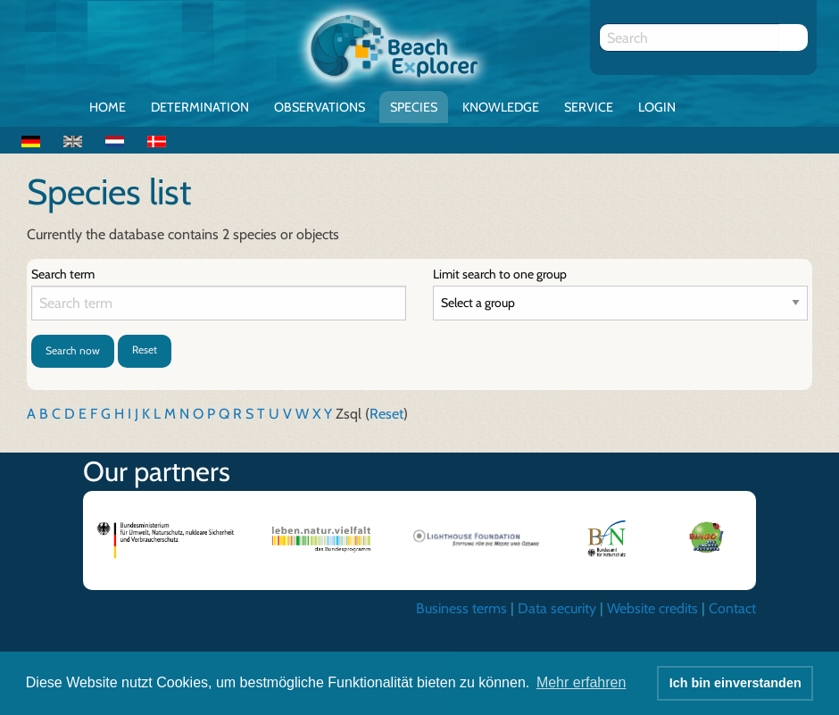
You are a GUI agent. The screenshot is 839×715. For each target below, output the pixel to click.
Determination (200, 107)
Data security (557, 608)
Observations (319, 107)
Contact (732, 608)
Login (657, 107)
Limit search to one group (500, 274)
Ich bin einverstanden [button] (735, 683)
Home (107, 107)
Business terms (461, 608)
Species (413, 107)
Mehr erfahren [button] (581, 682)
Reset (144, 349)
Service (588, 107)
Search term (63, 274)
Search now (73, 350)
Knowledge (500, 107)
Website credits (652, 608)
